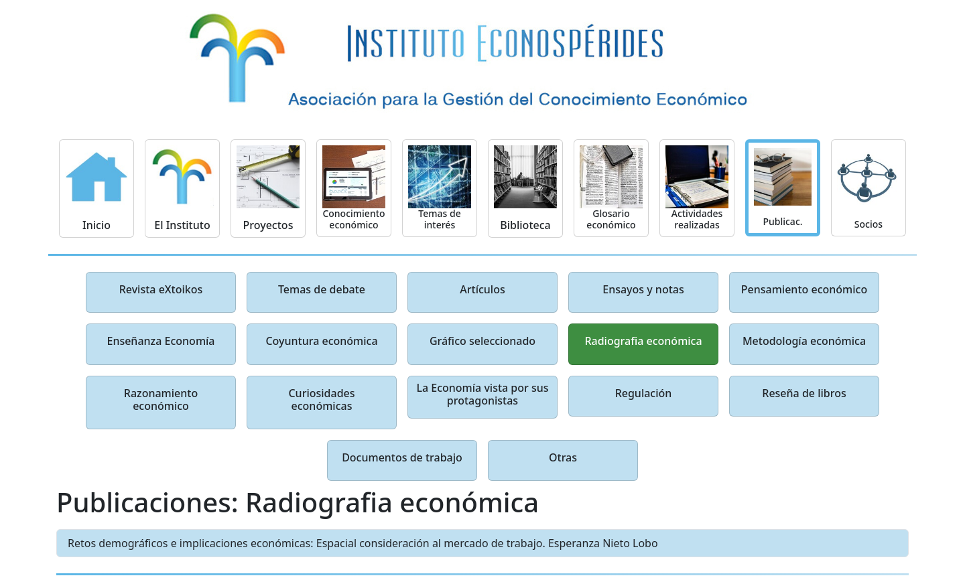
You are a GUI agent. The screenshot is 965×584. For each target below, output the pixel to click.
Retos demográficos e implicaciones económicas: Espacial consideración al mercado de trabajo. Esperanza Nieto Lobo (363, 543)
